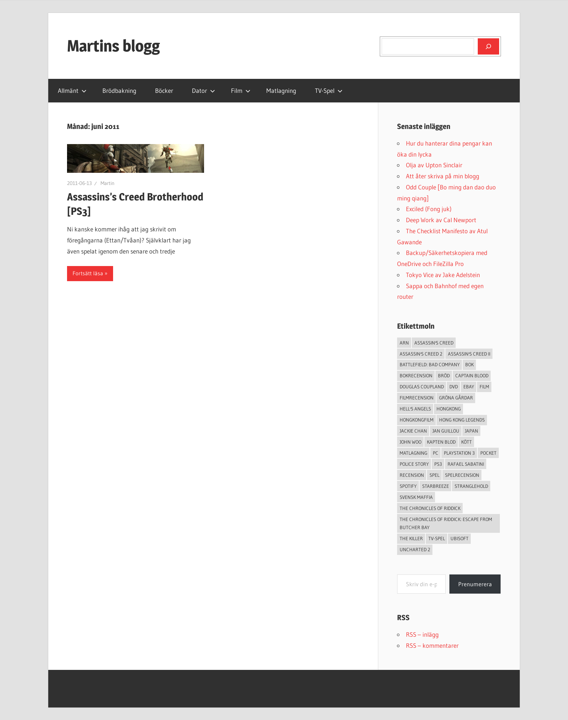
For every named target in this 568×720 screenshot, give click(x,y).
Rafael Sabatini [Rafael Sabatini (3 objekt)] (466, 464)
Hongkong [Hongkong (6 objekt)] (448, 409)
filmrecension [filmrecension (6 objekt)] (417, 398)
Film (240, 90)
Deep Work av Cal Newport (441, 220)
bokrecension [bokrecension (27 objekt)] (416, 375)
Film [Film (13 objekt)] (484, 386)
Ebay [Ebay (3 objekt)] (468, 386)
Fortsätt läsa (88, 273)
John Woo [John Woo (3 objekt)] (410, 442)
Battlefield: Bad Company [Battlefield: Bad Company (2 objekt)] (430, 364)
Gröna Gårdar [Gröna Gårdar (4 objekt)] (456, 398)
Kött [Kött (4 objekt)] (466, 442)
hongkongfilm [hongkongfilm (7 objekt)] (417, 420)
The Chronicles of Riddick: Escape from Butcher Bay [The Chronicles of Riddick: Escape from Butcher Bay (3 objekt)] (446, 523)
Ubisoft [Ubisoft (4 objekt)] (459, 538)
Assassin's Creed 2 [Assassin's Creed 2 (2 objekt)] (421, 354)
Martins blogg (113, 46)
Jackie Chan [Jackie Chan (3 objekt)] (413, 431)
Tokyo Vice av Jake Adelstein (443, 275)
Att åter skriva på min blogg (442, 176)
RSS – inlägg (422, 634)
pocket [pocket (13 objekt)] (488, 453)
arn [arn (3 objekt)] (404, 343)
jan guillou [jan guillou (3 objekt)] (445, 431)
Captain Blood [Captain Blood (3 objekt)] (471, 375)
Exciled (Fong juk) (429, 209)
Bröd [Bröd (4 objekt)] (444, 375)
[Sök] (488, 46)
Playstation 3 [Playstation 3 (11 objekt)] (459, 453)
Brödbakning (119, 90)
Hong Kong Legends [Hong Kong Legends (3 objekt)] (462, 420)
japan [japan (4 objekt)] (471, 431)
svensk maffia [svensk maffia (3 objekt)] (416, 497)
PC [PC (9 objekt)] (435, 453)
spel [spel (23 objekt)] (434, 475)
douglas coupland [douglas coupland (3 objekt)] (422, 386)
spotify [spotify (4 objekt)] (408, 486)
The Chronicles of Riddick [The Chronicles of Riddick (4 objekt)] (430, 508)
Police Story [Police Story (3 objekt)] (414, 464)
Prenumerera (475, 584)
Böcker (164, 90)
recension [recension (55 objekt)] (412, 475)
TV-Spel (329, 90)
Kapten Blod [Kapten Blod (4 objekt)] (441, 442)
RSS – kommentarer (432, 645)
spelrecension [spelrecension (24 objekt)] (462, 475)
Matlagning (281, 90)
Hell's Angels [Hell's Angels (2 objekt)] (415, 409)
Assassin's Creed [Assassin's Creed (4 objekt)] (433, 343)
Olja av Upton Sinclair (434, 165)
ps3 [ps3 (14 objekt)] (438, 464)
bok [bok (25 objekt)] (469, 364)
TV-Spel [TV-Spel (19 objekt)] (436, 538)
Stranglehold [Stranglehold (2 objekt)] (471, 486)
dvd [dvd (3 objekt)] (453, 386)
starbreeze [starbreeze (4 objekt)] (435, 486)
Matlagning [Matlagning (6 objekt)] (413, 453)
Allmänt (72, 90)
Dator (203, 90)
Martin (108, 183)
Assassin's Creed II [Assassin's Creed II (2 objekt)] (469, 354)
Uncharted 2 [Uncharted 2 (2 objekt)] (415, 549)
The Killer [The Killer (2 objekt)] (411, 538)
